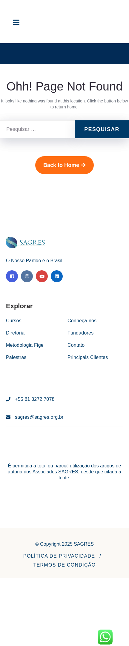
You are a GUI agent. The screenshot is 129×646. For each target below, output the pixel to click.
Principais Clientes (87, 357)
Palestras (16, 357)
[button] (59, 556)
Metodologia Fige (25, 345)
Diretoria (15, 332)
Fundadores (80, 332)
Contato (76, 345)
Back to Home (64, 165)
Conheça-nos (81, 320)
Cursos (14, 320)
